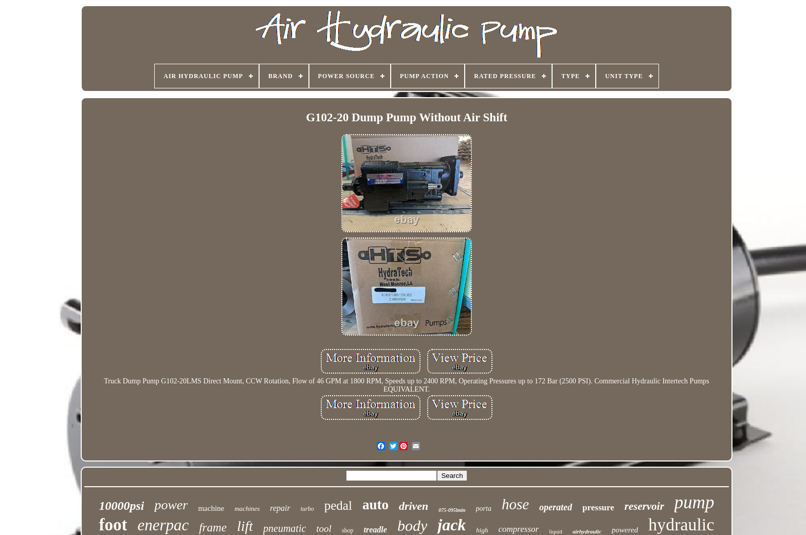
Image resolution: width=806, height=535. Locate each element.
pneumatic (284, 528)
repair (280, 508)
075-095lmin (451, 510)
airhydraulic (587, 531)
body (412, 525)
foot (113, 524)
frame (213, 527)
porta (483, 508)
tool (324, 528)
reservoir (644, 506)
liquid (555, 531)
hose (515, 504)
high (482, 530)
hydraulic (681, 524)
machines (247, 508)
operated (555, 507)
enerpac (163, 525)
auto (375, 504)
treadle (375, 529)
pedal (338, 505)
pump (694, 502)
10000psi (121, 505)
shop (348, 530)
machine (211, 508)
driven (413, 506)
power (171, 504)
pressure (598, 507)
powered (625, 530)
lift (245, 526)
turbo (307, 508)
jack (451, 524)
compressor (518, 529)
